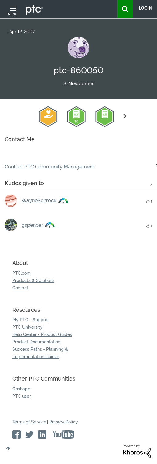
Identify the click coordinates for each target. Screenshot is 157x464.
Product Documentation (36, 341)
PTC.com (21, 273)
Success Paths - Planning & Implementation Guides (40, 353)
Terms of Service (29, 422)
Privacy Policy (63, 422)
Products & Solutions (33, 280)
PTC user (21, 396)
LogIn (145, 8)
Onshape (21, 388)
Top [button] (8, 448)
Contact (20, 287)
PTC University (27, 327)
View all (78, 184)
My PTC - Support (30, 319)
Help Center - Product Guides (42, 334)
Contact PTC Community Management (49, 167)
